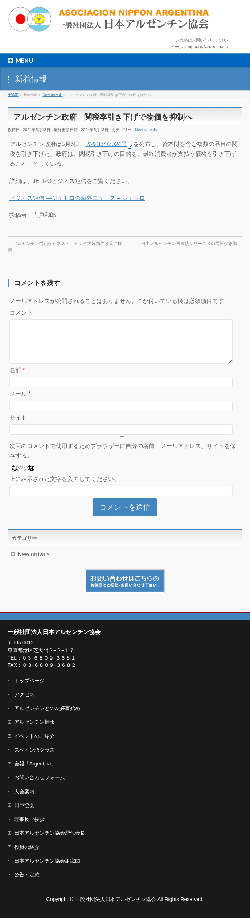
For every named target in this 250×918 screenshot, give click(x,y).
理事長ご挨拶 (29, 819)
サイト (18, 426)
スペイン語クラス (34, 750)
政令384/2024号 (109, 144)
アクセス (24, 695)
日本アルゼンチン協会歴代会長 (49, 833)
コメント (21, 313)
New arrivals (146, 130)
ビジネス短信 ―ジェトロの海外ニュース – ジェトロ (77, 198)
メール (20, 402)
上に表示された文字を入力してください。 (64, 488)
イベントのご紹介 (34, 736)
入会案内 (24, 792)
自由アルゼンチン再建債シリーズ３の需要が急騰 (191, 243)
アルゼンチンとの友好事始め (47, 708)
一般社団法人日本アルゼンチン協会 (115, 899)
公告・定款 (27, 875)
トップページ (29, 681)
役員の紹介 (27, 847)
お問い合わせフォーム (39, 778)
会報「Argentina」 (35, 764)
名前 (17, 379)
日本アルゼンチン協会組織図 (47, 861)
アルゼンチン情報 (34, 722)
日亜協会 (24, 806)
